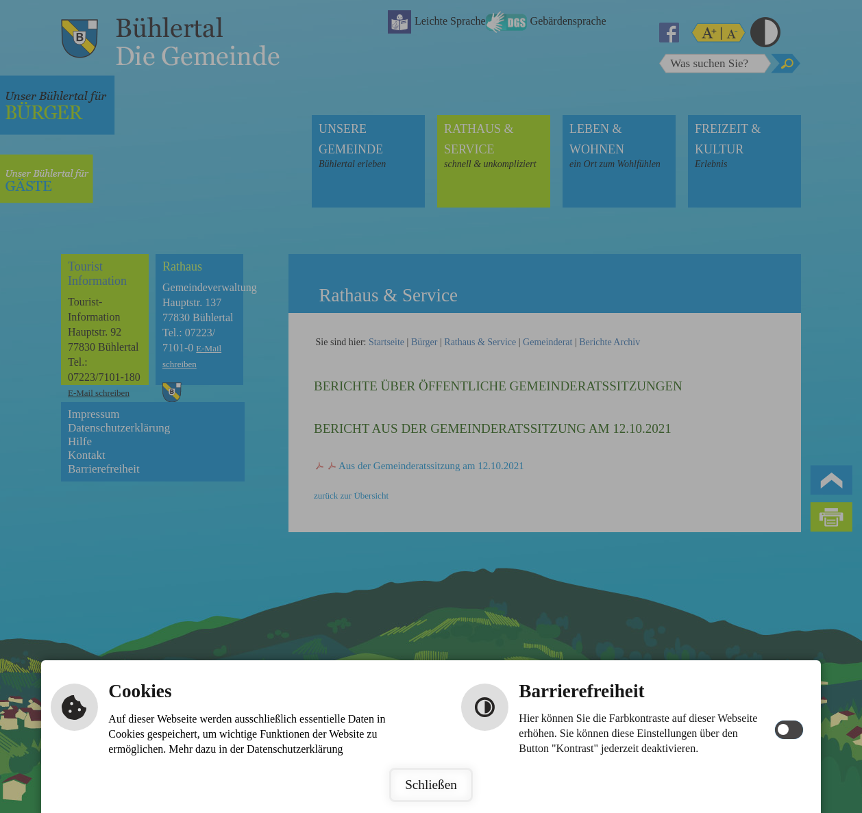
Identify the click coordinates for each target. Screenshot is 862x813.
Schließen (431, 784)
